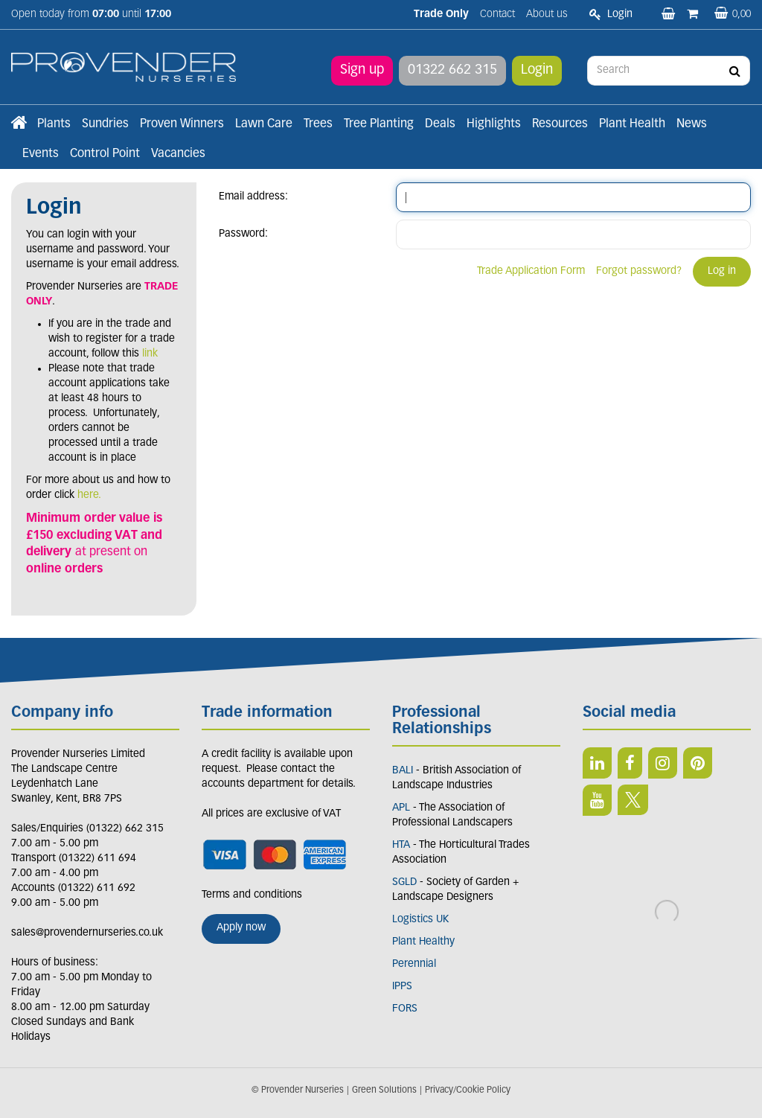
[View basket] (732, 14)
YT (597, 800)
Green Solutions (384, 1090)
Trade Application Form (531, 271)
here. (89, 495)
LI (597, 763)
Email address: (253, 196)
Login (537, 70)
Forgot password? (639, 271)
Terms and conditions (252, 895)
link (150, 354)
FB (630, 763)
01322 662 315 (452, 70)
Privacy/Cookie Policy (467, 1090)
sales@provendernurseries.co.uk (87, 933)
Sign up (362, 70)
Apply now (241, 927)
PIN (697, 763)
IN (662, 763)
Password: (243, 234)
